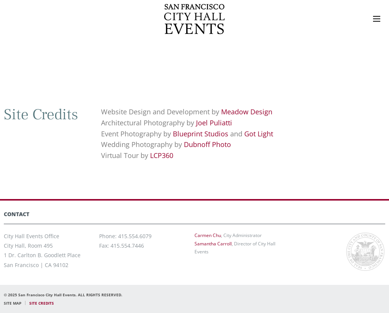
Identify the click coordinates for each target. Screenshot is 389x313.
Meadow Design (246, 111)
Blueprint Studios (200, 133)
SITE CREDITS (41, 303)
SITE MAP (12, 303)
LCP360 (161, 155)
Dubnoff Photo (207, 144)
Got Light (258, 133)
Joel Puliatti (214, 122)
